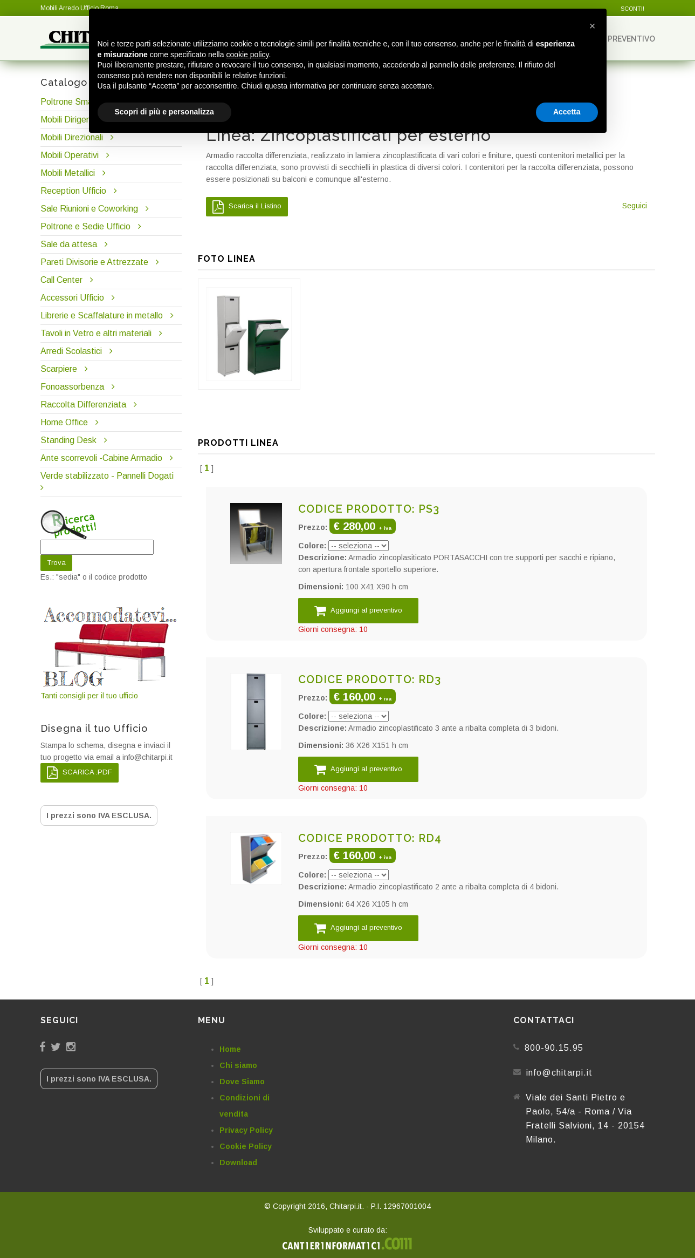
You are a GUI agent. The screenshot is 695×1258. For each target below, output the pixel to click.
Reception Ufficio (73, 190)
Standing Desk (68, 440)
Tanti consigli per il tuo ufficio (111, 652)
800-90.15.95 (554, 1047)
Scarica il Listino (246, 206)
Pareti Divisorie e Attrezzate (94, 262)
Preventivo (626, 38)
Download (238, 1162)
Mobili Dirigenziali (72, 119)
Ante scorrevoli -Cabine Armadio (101, 458)
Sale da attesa (68, 244)
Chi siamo (238, 1065)
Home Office (64, 422)
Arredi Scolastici (71, 351)
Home (230, 1049)
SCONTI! (632, 8)
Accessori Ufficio (72, 297)
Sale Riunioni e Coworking (89, 208)
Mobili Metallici (67, 173)
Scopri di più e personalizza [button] (164, 111)
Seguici (634, 205)
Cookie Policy (245, 1146)
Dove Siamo (242, 1081)
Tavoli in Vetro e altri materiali (96, 333)
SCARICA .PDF (79, 772)
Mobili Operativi (69, 155)
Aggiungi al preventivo (358, 610)
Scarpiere (59, 368)
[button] (592, 26)
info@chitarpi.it (559, 1072)
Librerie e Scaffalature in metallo (101, 315)
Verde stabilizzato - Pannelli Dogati (107, 475)
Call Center (61, 279)
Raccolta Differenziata (83, 404)
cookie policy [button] (247, 54)
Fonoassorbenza (72, 386)
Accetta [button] (567, 111)
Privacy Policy (246, 1130)
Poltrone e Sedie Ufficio (85, 226)
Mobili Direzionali (71, 137)
